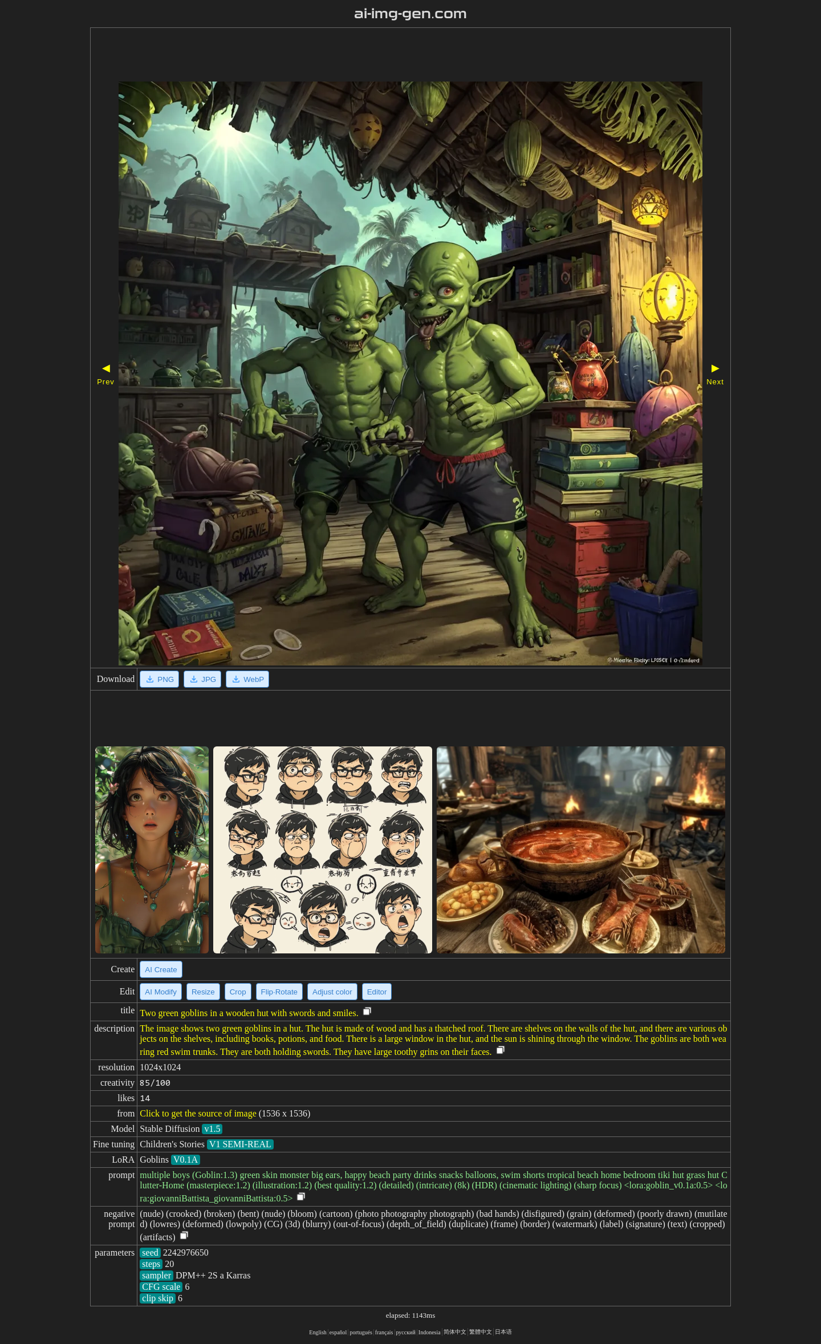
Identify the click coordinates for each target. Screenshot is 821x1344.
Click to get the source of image (198, 1113)
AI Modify (161, 992)
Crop (238, 992)
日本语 (503, 1332)
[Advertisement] (378, 56)
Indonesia (429, 1332)
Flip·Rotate (279, 992)
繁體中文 (480, 1332)
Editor (377, 992)
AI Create (161, 969)
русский (406, 1332)
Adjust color (332, 992)
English (318, 1332)
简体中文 (455, 1332)
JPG (202, 679)
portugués (360, 1332)
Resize (203, 992)
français (384, 1332)
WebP (247, 679)
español (338, 1332)
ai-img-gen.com (411, 13)
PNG (159, 679)
